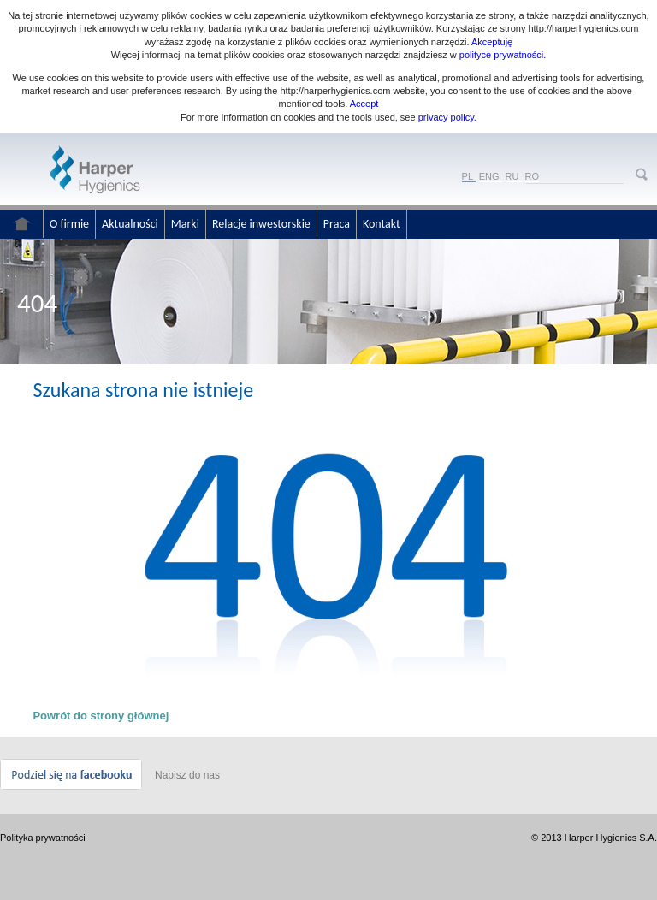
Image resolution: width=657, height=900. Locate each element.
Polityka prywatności (43, 837)
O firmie (69, 223)
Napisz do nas (187, 775)
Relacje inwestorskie (261, 223)
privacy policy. (446, 117)
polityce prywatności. (503, 55)
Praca (336, 223)
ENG (489, 176)
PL (467, 176)
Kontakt (381, 223)
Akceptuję (491, 42)
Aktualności (130, 223)
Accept (364, 103)
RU (512, 176)
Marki (185, 223)
